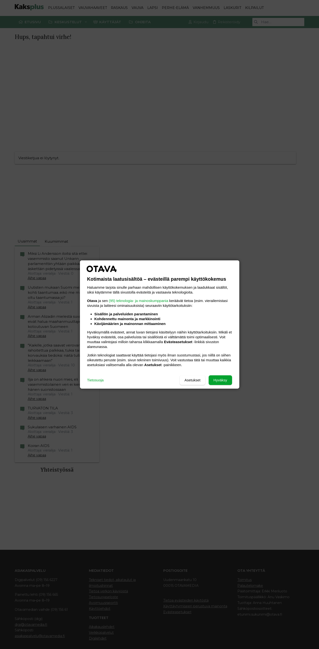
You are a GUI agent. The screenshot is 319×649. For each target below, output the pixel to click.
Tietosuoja (95, 380)
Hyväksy (220, 380)
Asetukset (192, 380)
